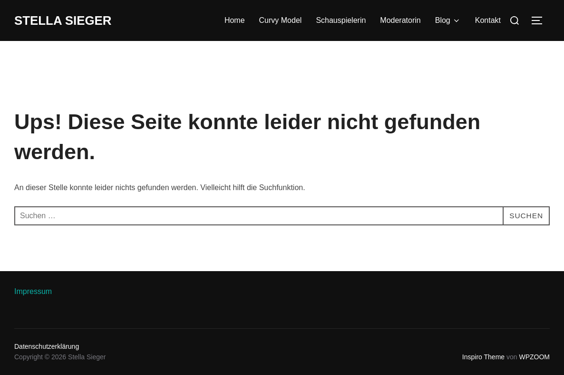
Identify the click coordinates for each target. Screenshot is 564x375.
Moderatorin (400, 20)
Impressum (33, 291)
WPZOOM (534, 357)
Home (234, 20)
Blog (448, 20)
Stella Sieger (63, 20)
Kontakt (488, 20)
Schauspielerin (341, 20)
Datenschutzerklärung (46, 346)
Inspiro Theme (483, 357)
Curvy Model (280, 20)
